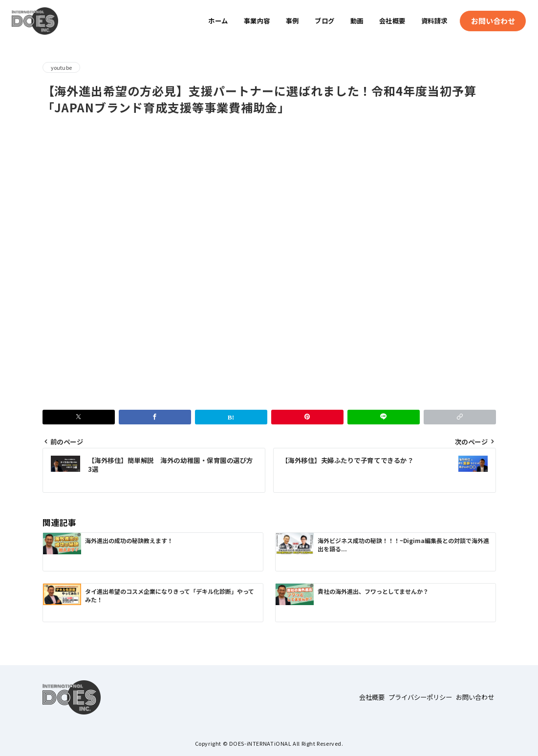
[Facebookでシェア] (155, 417)
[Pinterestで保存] (307, 417)
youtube (61, 67)
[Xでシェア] (79, 417)
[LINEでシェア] (383, 417)
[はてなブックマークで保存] (231, 417)
